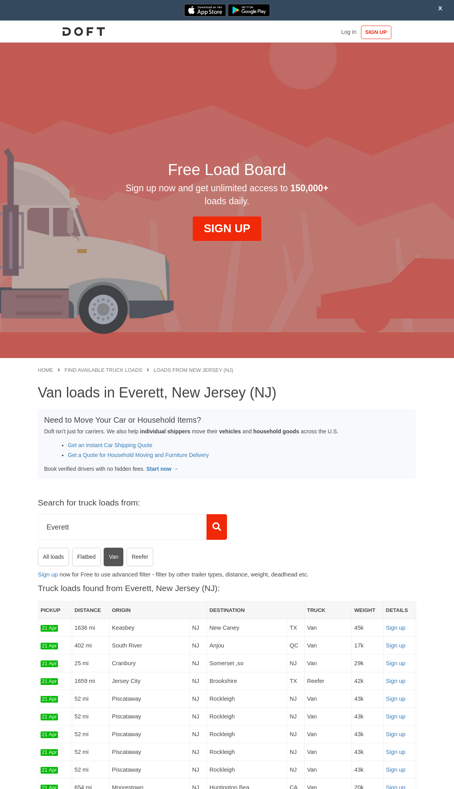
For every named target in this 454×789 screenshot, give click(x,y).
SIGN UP (392, 32)
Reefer (140, 557)
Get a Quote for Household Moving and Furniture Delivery (138, 455)
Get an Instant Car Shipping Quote (110, 445)
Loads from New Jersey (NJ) (193, 370)
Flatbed (86, 557)
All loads (53, 557)
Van (113, 557)
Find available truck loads (103, 370)
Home (45, 370)
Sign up (48, 574)
